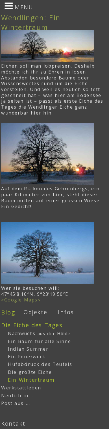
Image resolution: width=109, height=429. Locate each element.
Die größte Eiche (30, 372)
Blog (8, 312)
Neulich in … (18, 395)
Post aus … (15, 403)
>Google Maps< (21, 300)
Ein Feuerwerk (26, 356)
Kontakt (13, 423)
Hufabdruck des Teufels (40, 364)
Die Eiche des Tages (32, 325)
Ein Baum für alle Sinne (39, 341)
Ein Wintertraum (31, 379)
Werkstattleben (21, 387)
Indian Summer (28, 349)
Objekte (35, 312)
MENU (24, 7)
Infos (66, 312)
